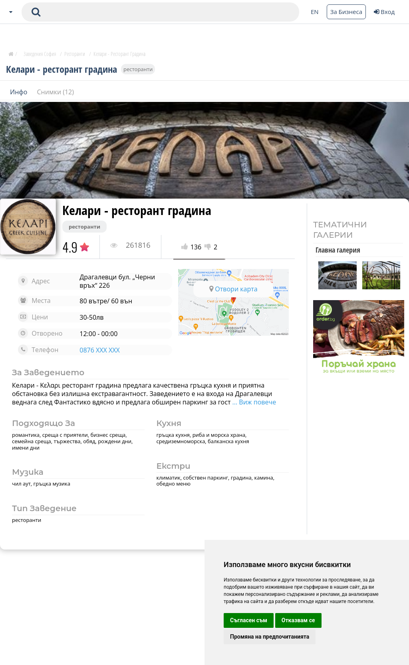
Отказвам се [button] (298, 620)
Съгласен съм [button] (248, 620)
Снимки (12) (55, 91)
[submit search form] (36, 12)
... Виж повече (253, 402)
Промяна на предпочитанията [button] (269, 636)
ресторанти (138, 68)
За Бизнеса (346, 12)
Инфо (19, 91)
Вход (384, 12)
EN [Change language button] (315, 12)
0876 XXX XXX (99, 350)
